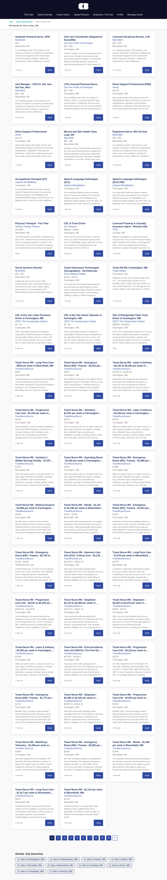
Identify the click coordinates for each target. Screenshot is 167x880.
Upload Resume (81, 15)
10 (109, 838)
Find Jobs (28, 15)
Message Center (135, 15)
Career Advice (63, 15)
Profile (120, 15)
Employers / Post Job (103, 15)
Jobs (11, 22)
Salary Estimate (45, 15)
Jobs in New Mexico (24, 22)
